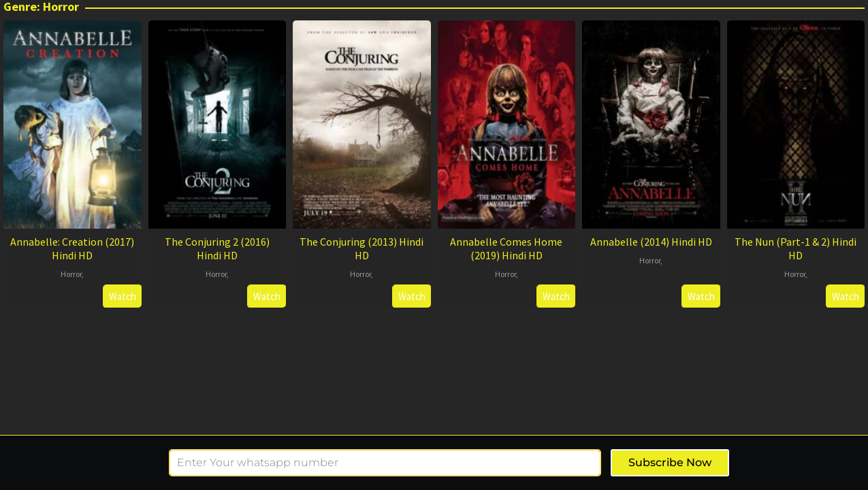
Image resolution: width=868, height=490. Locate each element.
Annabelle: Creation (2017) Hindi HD (72, 248)
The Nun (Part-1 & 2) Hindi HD (795, 248)
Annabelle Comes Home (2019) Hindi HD (506, 248)
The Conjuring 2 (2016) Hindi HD (217, 248)
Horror (71, 274)
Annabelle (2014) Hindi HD (651, 241)
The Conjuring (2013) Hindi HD (361, 248)
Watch (122, 296)
